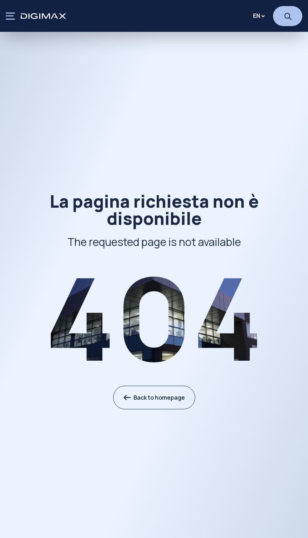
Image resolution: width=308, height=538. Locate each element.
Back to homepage (154, 397)
